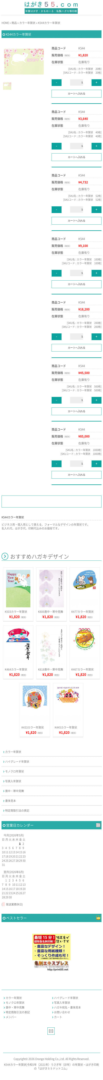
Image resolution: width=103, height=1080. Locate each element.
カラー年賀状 (27, 23)
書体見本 (10, 800)
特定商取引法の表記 (17, 810)
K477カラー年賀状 (82, 611)
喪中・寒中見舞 (14, 791)
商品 (14, 23)
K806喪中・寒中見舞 (50, 611)
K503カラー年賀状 (16, 611)
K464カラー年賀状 (16, 669)
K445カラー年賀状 (66, 727)
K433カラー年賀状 (32, 727)
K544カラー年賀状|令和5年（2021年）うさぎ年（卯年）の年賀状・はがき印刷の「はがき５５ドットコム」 (51, 1066)
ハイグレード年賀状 (17, 761)
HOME (5, 23)
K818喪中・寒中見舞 (50, 669)
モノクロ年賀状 (14, 771)
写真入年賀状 (13, 781)
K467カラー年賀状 (82, 669)
